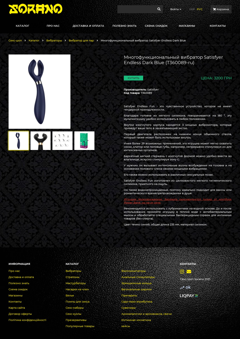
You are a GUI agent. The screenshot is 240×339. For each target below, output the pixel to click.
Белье (70, 295)
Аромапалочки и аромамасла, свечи (146, 314)
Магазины (15, 295)
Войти (175, 9)
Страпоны (72, 277)
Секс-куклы (73, 314)
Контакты (15, 301)
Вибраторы (54, 40)
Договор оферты (20, 314)
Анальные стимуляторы (138, 277)
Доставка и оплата (21, 277)
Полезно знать (19, 283)
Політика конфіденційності (27, 320)
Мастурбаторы (76, 283)
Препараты (129, 295)
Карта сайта (17, 307)
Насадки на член (77, 289)
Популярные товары (80, 326)
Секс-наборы (75, 307)
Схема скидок (18, 289)
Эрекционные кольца (136, 283)
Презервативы (76, 320)
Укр (192, 9)
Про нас (14, 271)
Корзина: (221, 9)
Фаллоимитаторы (133, 271)
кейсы (125, 326)
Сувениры (128, 307)
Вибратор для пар (81, 40)
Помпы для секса (77, 301)
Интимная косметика (136, 320)
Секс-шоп (15, 40)
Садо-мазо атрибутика (136, 301)
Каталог (34, 40)
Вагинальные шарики (136, 289)
